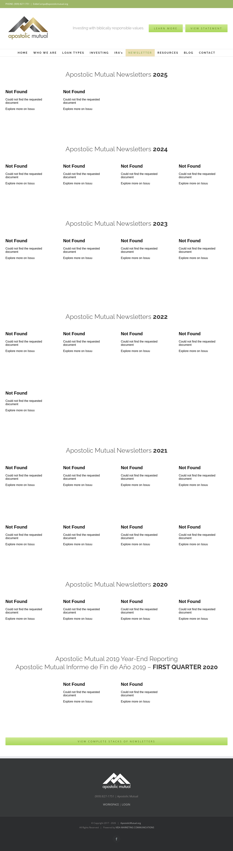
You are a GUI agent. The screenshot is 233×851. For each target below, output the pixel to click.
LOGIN (126, 804)
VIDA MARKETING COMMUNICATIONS (135, 827)
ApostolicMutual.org (131, 823)
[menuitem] (23, 52)
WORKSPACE (111, 804)
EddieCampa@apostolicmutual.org (50, 3)
